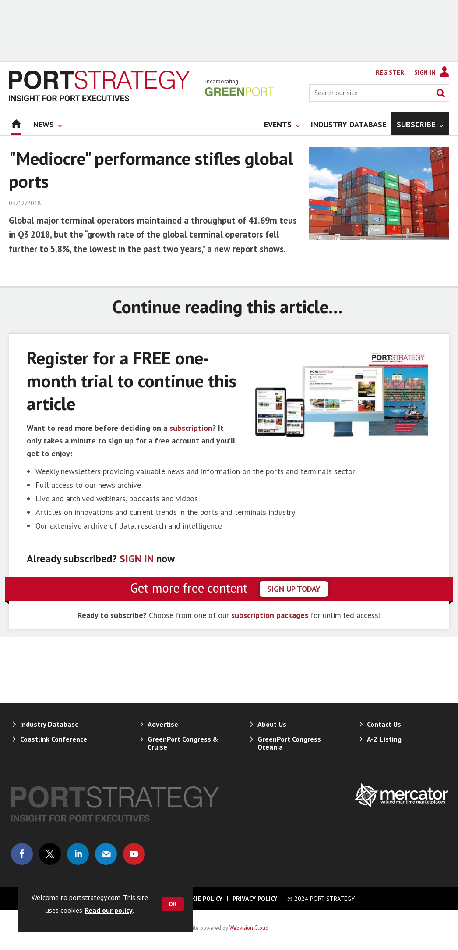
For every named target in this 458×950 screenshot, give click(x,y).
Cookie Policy (201, 899)
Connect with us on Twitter (50, 854)
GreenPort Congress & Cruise (183, 743)
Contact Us (384, 724)
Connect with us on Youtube (134, 854)
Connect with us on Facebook (22, 854)
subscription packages (269, 615)
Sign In (425, 72)
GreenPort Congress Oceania (289, 743)
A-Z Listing (384, 739)
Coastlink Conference (53, 739)
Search (440, 93)
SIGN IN (137, 558)
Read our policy (109, 910)
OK (173, 904)
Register (390, 72)
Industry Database (49, 724)
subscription (190, 428)
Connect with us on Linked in (78, 854)
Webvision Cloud (248, 927)
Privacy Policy (255, 899)
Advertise (163, 724)
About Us (271, 724)
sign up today (294, 589)
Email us (106, 854)
